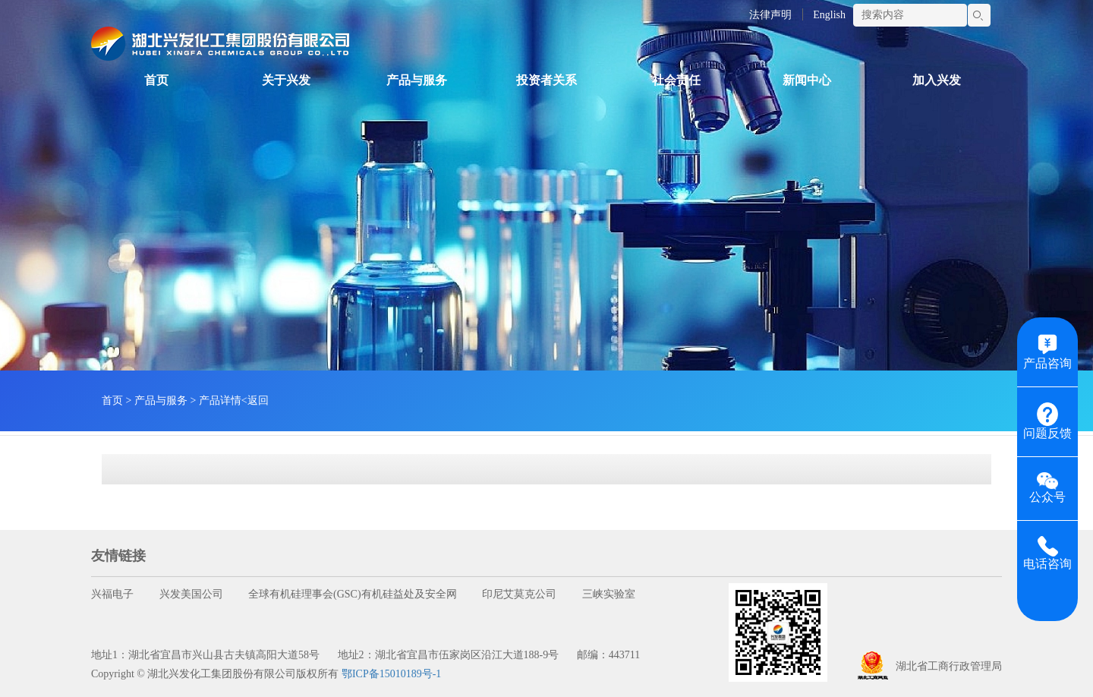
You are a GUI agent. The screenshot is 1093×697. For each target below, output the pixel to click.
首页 (156, 80)
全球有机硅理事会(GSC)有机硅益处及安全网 (352, 594)
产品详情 (220, 400)
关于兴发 (286, 80)
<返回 (255, 400)
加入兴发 (936, 80)
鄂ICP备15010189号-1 (391, 674)
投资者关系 (546, 80)
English (829, 14)
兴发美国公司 (191, 594)
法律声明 (770, 14)
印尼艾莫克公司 (519, 594)
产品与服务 (416, 80)
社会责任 (676, 80)
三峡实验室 (608, 594)
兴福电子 (112, 594)
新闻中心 (807, 80)
